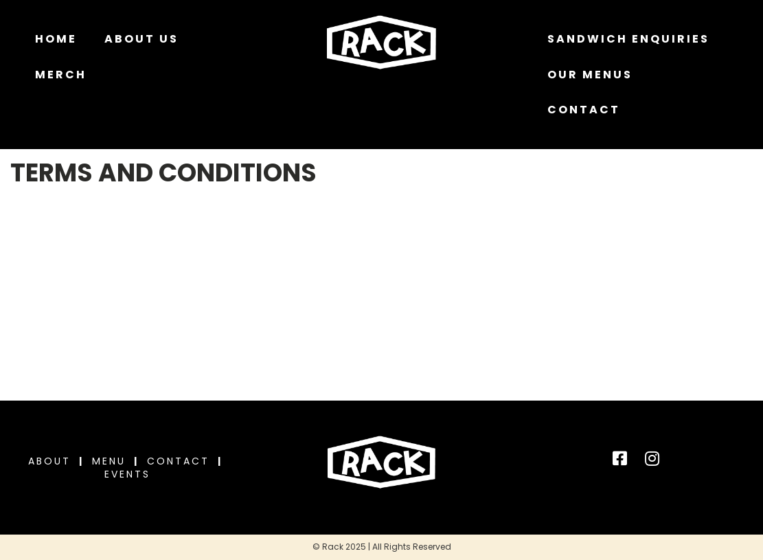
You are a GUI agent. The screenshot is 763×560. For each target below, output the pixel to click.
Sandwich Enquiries (628, 39)
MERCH (61, 74)
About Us (141, 39)
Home (56, 39)
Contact (583, 109)
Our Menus (590, 74)
